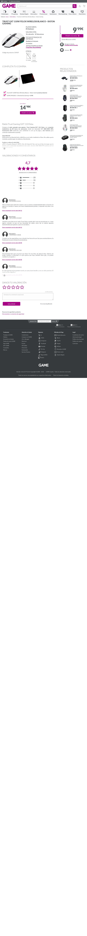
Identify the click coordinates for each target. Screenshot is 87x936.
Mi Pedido (24, 345)
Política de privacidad (78, 339)
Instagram (42, 341)
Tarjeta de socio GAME (9, 341)
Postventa (24, 347)
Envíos (23, 343)
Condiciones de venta (78, 335)
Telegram (42, 352)
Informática (13, 16)
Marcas (5, 350)
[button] (75, 6)
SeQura (57, 346)
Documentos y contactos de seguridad (13, 314)
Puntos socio (59, 352)
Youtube (41, 346)
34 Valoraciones (39, 34)
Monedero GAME (60, 349)
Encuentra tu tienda (8, 339)
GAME (9, 6)
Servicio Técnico (26, 352)
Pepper (57, 343)
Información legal (77, 337)
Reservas (24, 341)
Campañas (6, 347)
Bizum (57, 338)
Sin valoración (30, 34)
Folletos (5, 337)
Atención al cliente (14, 1)
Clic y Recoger (25, 339)
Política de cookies (77, 341)
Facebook (42, 343)
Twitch (41, 358)
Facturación (25, 350)
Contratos (75, 343)
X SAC (41, 338)
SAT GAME (6, 345)
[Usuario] (80, 6)
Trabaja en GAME (8, 335)
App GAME (6, 343)
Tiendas (4, 1)
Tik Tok (41, 349)
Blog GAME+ (43, 355)
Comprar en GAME (27, 337)
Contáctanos (25, 335)
